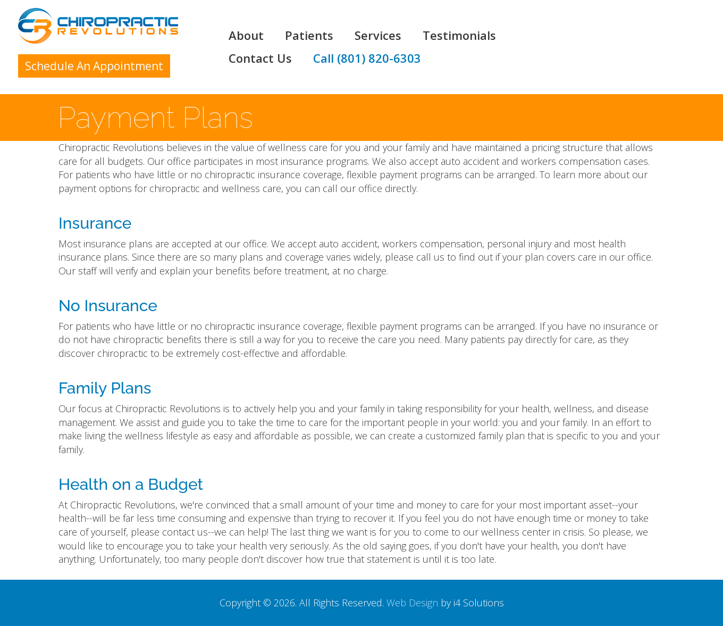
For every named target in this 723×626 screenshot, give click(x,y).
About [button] (246, 35)
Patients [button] (309, 35)
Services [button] (378, 35)
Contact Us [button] (260, 58)
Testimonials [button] (459, 35)
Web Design (412, 602)
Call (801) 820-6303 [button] (367, 58)
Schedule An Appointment (94, 66)
